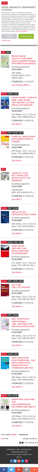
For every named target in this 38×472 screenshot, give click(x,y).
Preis (8, 434)
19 (31, 442)
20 (4, 438)
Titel (3, 434)
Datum (14, 434)
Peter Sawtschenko (20, 358)
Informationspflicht (19, 452)
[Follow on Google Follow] (19, 461)
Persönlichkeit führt (24, 214)
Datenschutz (26, 449)
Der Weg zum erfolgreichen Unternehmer (20, 251)
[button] (4, 469)
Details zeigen (6, 40)
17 (27, 442)
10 (2, 438)
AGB (18, 449)
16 (25, 442)
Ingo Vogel (16, 285)
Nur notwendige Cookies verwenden (9, 36)
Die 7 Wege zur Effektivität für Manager (21, 178)
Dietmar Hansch (19, 212)
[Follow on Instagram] (26, 461)
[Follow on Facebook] (11, 461)
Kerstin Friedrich (19, 97)
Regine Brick (17, 399)
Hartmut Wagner (19, 321)
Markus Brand (28, 136)
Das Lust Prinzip (21, 287)
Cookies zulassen (26, 36)
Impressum (11, 449)
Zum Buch (16, 124)
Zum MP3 (16, 199)
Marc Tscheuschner (20, 319)
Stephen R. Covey (20, 173)
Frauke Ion (16, 136)
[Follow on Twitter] (15, 461)
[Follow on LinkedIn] (22, 461)
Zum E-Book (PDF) (20, 85)
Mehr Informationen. (22, 31)
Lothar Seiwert (24, 100)
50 (7, 438)
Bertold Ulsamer (19, 56)
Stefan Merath (18, 246)
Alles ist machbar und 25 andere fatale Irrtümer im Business (24, 61)
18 (29, 442)
